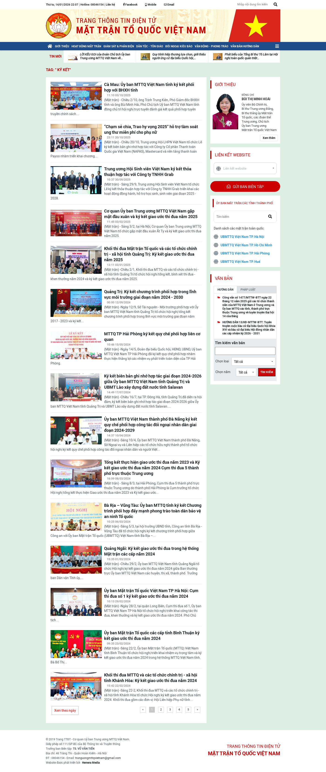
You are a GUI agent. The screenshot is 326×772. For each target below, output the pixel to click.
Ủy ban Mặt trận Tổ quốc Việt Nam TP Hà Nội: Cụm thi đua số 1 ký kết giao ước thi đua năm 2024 (151, 593)
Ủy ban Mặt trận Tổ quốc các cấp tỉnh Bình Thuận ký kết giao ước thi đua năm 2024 (152, 635)
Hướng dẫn (225, 289)
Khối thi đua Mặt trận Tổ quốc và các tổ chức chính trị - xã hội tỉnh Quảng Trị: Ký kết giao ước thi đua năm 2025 (150, 254)
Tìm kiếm (266, 372)
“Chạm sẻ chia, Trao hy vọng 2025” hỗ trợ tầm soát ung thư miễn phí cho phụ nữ (151, 129)
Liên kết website (232, 154)
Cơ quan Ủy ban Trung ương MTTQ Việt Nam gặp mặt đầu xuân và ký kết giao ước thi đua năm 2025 (150, 214)
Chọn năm (222, 372)
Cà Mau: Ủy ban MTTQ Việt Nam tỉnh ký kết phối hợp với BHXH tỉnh (149, 87)
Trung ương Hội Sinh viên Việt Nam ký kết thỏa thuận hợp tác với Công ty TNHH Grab (147, 171)
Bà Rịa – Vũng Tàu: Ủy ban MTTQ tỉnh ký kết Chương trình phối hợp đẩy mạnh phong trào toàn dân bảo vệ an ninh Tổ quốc (152, 511)
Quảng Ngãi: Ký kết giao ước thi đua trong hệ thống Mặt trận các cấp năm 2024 (151, 551)
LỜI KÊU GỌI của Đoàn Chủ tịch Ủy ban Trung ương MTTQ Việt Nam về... (105, 56)
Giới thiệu (225, 84)
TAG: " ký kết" (58, 70)
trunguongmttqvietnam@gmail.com (98, 758)
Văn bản (223, 278)
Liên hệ (110, 4)
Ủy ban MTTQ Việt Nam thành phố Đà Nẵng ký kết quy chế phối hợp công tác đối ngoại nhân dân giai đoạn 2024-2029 (150, 425)
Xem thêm (269, 138)
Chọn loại (222, 361)
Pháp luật (248, 289)
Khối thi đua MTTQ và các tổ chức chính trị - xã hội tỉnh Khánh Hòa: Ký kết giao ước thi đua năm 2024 (150, 677)
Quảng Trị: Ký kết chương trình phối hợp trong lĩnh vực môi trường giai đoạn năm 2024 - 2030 (150, 294)
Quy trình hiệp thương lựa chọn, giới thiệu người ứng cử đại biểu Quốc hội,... (179, 56)
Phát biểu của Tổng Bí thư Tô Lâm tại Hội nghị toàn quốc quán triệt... (251, 56)
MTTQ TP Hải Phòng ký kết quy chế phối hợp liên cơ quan (152, 336)
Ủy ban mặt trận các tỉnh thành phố (244, 203)
